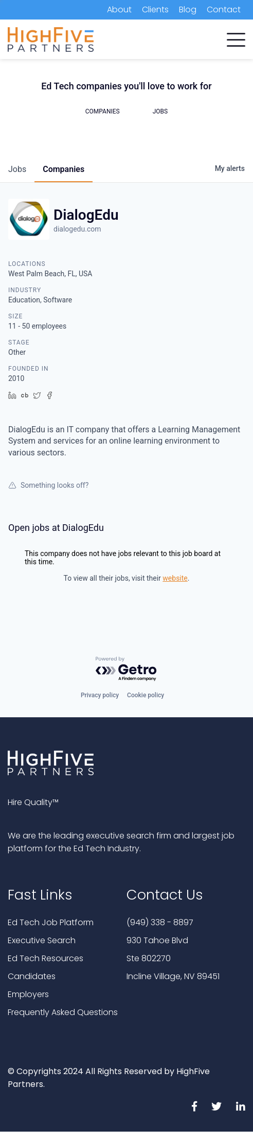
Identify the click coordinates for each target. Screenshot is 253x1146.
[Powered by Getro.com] (126, 669)
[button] (236, 37)
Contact (224, 9)
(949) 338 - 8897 (160, 922)
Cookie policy (145, 695)
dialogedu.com (77, 229)
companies (63, 169)
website (174, 578)
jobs (17, 169)
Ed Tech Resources (45, 958)
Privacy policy (100, 695)
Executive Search (42, 940)
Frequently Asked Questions (63, 1012)
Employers (28, 994)
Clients (155, 9)
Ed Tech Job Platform (51, 922)
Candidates (32, 976)
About (119, 9)
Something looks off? (48, 485)
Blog (187, 9)
